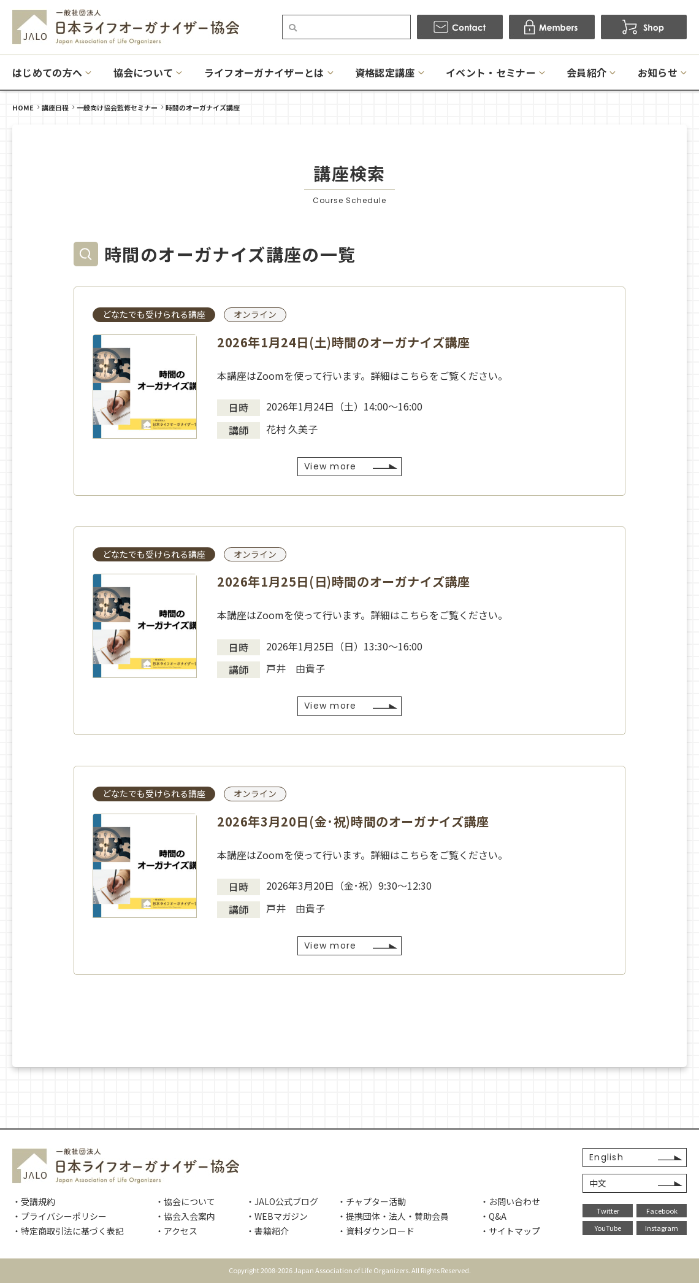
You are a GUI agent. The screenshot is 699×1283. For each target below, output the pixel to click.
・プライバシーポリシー (59, 1216)
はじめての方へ (47, 72)
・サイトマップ (510, 1230)
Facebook (662, 1211)
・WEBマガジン (277, 1216)
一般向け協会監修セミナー (117, 107)
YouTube (608, 1228)
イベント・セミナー (491, 72)
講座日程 (55, 107)
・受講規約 (33, 1201)
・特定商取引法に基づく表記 (68, 1230)
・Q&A (493, 1216)
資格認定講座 (385, 72)
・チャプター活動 (371, 1201)
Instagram (661, 1228)
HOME (23, 107)
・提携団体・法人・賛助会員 (393, 1216)
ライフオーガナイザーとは (264, 72)
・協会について (185, 1201)
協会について (143, 72)
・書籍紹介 (267, 1230)
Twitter (608, 1211)
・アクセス (176, 1230)
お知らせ (658, 72)
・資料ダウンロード (375, 1230)
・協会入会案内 (185, 1216)
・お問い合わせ (510, 1201)
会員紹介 (586, 72)
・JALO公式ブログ (282, 1201)
